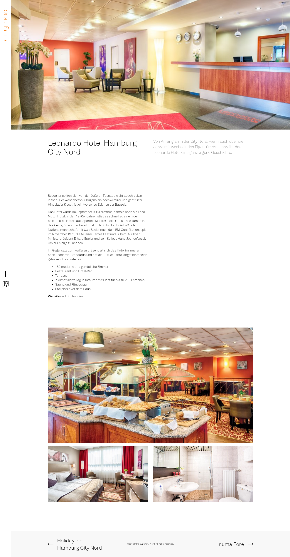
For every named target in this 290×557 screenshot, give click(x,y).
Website (54, 296)
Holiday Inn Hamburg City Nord (79, 544)
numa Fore (231, 544)
